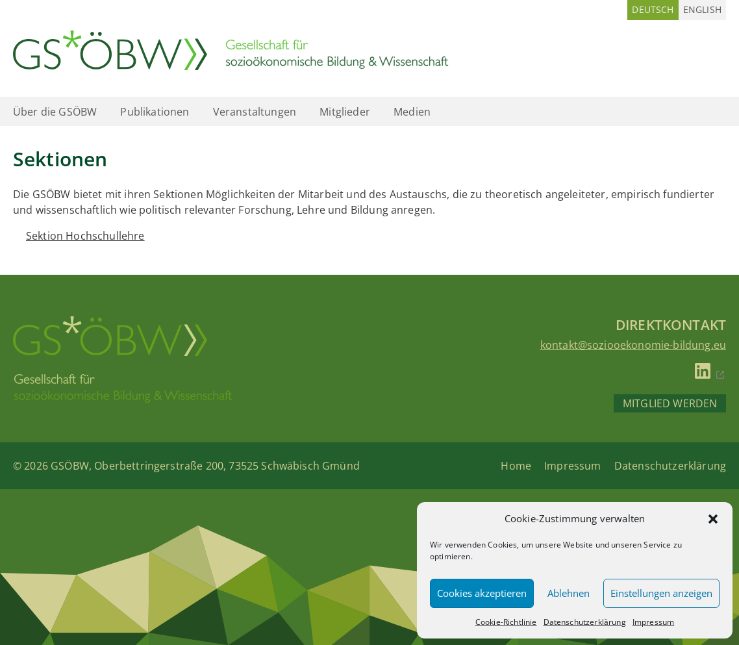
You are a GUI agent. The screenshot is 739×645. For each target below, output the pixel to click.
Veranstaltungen (254, 112)
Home (516, 466)
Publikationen (154, 112)
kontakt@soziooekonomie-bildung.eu (633, 345)
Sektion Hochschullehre (85, 236)
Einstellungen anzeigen (661, 593)
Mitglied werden (670, 403)
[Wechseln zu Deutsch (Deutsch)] (652, 10)
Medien (412, 112)
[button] (713, 518)
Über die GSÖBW (55, 112)
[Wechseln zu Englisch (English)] (702, 10)
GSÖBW (70, 466)
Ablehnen (568, 593)
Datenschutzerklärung (585, 621)
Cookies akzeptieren (482, 593)
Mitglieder (344, 112)
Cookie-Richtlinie (506, 621)
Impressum (653, 621)
